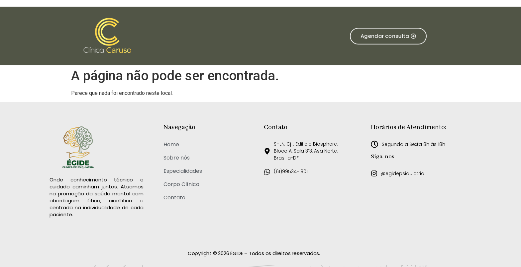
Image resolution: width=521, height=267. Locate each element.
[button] (388, 36)
